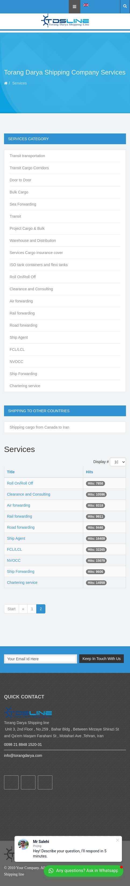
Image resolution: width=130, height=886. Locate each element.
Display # (101, 462)
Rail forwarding (22, 313)
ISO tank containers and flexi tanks (39, 265)
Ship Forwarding (23, 374)
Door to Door (20, 180)
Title (11, 472)
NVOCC (16, 361)
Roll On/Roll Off (23, 277)
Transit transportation (27, 156)
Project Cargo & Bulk (27, 228)
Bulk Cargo (19, 192)
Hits (89, 472)
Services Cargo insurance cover (36, 252)
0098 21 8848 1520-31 (23, 744)
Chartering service (25, 386)
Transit (15, 216)
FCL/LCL (17, 349)
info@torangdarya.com (23, 755)
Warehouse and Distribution (33, 240)
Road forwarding (23, 325)
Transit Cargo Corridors (29, 168)
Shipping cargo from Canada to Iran (39, 427)
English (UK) (100, 4)
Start (12, 609)
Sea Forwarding (23, 204)
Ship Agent (19, 337)
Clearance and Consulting (31, 289)
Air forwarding (21, 301)
